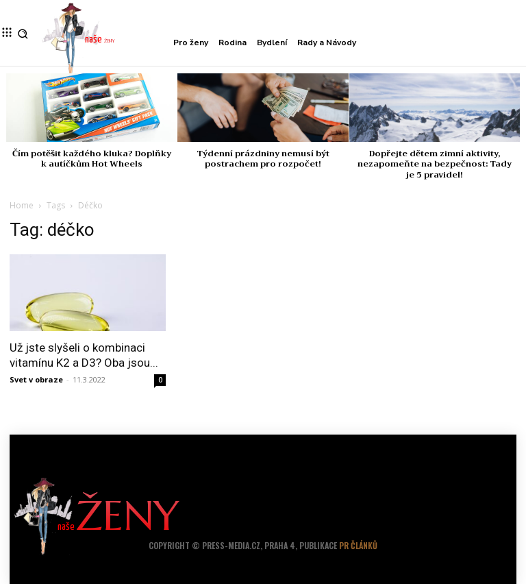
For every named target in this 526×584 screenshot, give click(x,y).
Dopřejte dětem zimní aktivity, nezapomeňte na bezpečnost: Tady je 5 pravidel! (435, 164)
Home (22, 205)
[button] (23, 34)
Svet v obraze (36, 379)
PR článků (358, 545)
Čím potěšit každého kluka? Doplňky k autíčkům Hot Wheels (91, 159)
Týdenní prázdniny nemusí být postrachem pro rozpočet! (263, 159)
